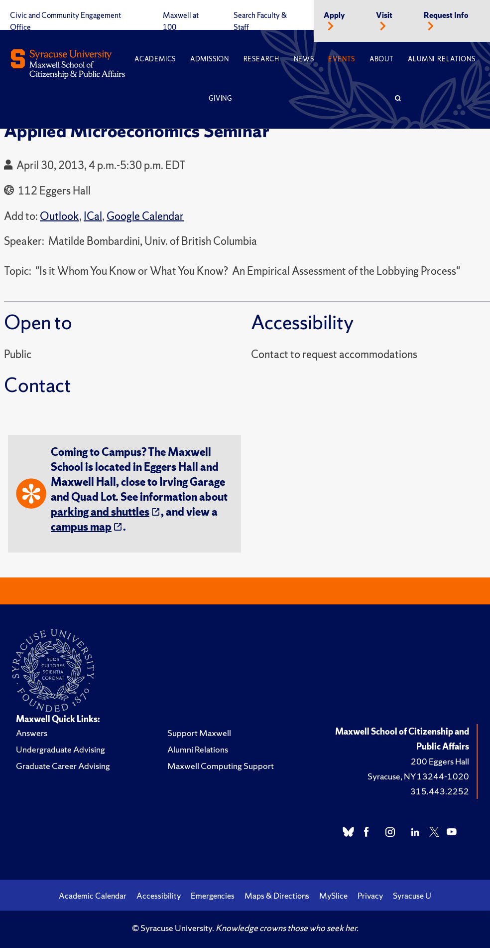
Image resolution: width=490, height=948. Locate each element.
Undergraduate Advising (60, 749)
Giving (220, 98)
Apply (334, 15)
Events (341, 59)
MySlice (333, 895)
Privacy (370, 895)
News (304, 59)
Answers (31, 733)
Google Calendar (145, 216)
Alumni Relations (441, 59)
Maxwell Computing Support (220, 765)
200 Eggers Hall (440, 761)
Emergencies (213, 895)
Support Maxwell (199, 733)
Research (261, 59)
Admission (209, 59)
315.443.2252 (439, 791)
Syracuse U (412, 895)
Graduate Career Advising (63, 765)
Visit (384, 15)
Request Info (446, 15)
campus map (81, 527)
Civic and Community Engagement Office (65, 21)
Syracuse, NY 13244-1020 (418, 776)
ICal (93, 216)
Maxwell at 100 (181, 21)
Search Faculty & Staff (260, 21)
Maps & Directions (277, 895)
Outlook (59, 216)
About (381, 59)
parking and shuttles (100, 512)
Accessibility (158, 895)
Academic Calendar (92, 895)
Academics (155, 59)
